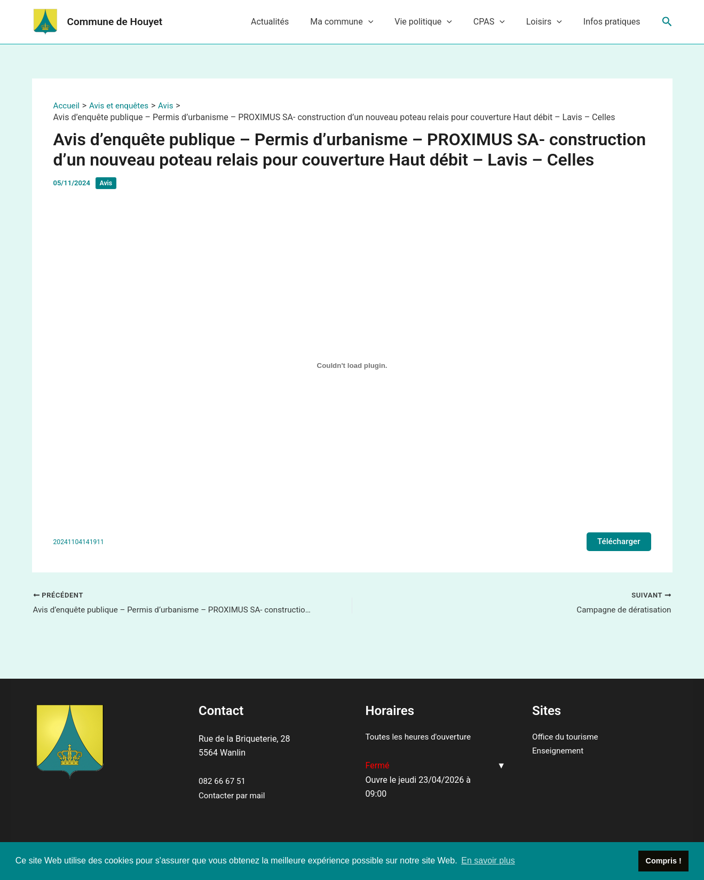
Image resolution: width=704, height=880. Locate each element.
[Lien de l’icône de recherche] (667, 21)
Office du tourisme (567, 737)
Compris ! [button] (664, 861)
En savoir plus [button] (488, 860)
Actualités (293, 22)
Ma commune (360, 22)
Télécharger (617, 542)
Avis (106, 183)
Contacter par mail (233, 795)
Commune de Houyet (115, 21)
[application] (387, 22)
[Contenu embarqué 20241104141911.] (352, 365)
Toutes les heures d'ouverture (421, 737)
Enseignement (559, 750)
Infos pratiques (614, 22)
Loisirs (550, 22)
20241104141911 (80, 542)
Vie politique (438, 22)
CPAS (500, 22)
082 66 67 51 (223, 781)
